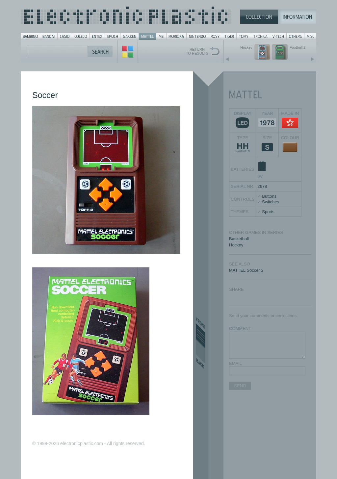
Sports (268, 211)
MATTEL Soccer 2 (246, 270)
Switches (270, 201)
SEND (240, 385)
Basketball (239, 238)
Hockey (236, 244)
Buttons (269, 196)
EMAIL (235, 363)
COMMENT (240, 328)
